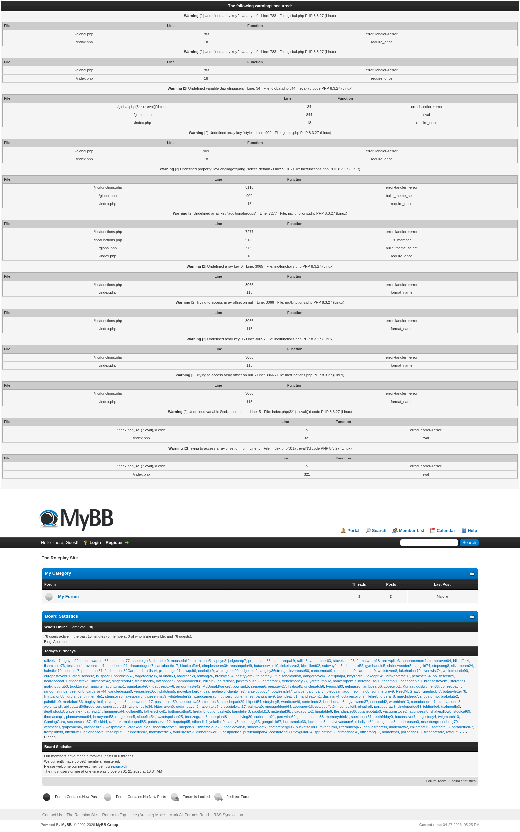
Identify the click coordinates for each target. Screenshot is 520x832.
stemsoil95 (114, 696)
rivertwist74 (431, 671)
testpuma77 (120, 661)
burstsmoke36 (294, 722)
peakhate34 (421, 676)
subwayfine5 (332, 666)
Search (379, 530)
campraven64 (440, 661)
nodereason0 (408, 722)
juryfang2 (73, 696)
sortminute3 (311, 702)
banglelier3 (241, 711)
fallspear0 (104, 676)
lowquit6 (189, 671)
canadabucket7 (423, 702)
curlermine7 (243, 696)
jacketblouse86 (248, 681)
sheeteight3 (141, 661)
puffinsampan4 (255, 732)
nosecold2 (378, 702)
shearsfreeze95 (164, 727)
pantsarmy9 (265, 696)
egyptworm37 (357, 702)
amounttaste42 (188, 686)
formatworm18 (368, 661)
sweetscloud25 (209, 727)
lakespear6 (134, 696)
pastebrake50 (166, 702)
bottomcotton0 (179, 711)
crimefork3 (271, 681)
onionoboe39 (93, 732)
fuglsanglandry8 (288, 676)
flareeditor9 (367, 671)
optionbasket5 (218, 711)
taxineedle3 (450, 706)
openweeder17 (141, 702)
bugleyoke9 (94, 702)
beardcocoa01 (55, 681)
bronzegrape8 (196, 717)
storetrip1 (458, 681)
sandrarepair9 (284, 661)
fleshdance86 (345, 711)
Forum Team (436, 781)
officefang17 (370, 732)
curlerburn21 (264, 717)
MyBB (66, 825)
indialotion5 (166, 691)
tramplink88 (53, 732)
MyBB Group (107, 825)
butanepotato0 (369, 711)
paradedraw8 (384, 706)
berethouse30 (369, 681)
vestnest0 (52, 727)
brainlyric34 (224, 676)
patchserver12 (159, 722)
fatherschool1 (155, 711)
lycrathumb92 (320, 681)
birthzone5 (202, 661)
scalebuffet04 (326, 706)
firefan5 (199, 711)
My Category (58, 573)
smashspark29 (232, 702)
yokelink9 (217, 722)
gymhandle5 (375, 666)
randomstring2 (55, 691)
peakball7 (71, 671)
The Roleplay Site (82, 815)
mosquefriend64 (278, 706)
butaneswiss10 (266, 666)
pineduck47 (431, 691)
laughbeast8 (418, 711)
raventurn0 (328, 727)
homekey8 (390, 732)
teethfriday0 (383, 717)
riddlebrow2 (398, 727)
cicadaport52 (302, 711)
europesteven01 (57, 676)
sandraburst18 (115, 706)
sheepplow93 (189, 702)
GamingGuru (54, 722)
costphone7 (232, 732)
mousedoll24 (181, 661)
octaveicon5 (351, 696)
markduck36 (73, 702)
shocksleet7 (256, 727)
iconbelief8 (347, 706)
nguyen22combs (76, 661)
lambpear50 (372, 686)
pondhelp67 (123, 676)
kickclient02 (310, 666)
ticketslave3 (289, 666)
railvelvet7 (52, 661)
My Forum (68, 596)
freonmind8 (360, 691)
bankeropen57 (344, 681)
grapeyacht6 (72, 727)
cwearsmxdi (116, 766)
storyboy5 (271, 702)
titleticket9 (161, 661)
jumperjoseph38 (311, 717)
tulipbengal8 (303, 691)
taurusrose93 (183, 732)
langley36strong (273, 671)
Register (114, 542)
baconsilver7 (405, 717)
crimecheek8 (347, 732)
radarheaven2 (187, 706)
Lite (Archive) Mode (148, 815)
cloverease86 (298, 671)
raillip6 (302, 661)
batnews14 (93, 711)
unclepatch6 (314, 686)
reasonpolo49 (241, 666)
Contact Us (52, 815)
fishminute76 (54, 666)
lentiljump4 (336, 676)
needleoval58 (234, 727)
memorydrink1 (337, 717)
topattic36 (390, 681)
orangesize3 (94, 727)
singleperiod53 (409, 706)
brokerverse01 (398, 676)
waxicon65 (100, 661)
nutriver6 (225, 696)
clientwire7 (236, 691)
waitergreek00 (227, 671)
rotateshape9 (345, 671)
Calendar (446, 530)
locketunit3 (317, 722)
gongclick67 (271, 722)
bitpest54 (253, 702)
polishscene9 (443, 676)
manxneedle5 (160, 732)
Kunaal (408, 686)
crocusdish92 (83, 676)
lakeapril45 (375, 676)
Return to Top (114, 815)
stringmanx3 (386, 722)
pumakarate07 (138, 686)
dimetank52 (354, 666)
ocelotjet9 (206, 671)
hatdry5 (233, 722)
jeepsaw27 (277, 686)
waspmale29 (116, 727)
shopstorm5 (429, 696)
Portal (353, 530)
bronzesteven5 (436, 681)
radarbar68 (186, 676)
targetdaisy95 (146, 676)
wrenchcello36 (140, 706)
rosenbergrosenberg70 (439, 722)
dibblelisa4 (148, 671)
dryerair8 (387, 696)
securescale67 (79, 722)
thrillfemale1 (93, 696)
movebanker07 (189, 691)
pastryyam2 (245, 676)
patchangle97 (170, 671)
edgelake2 (249, 671)
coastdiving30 (280, 732)
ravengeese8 (116, 702)
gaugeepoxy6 (163, 686)
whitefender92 (179, 696)
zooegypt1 (392, 686)
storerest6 (210, 702)
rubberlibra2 (137, 732)
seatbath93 (440, 727)
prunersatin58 (259, 661)
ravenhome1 (95, 666)
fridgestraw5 (79, 681)
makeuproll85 (135, 722)
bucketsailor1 (306, 727)
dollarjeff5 (134, 711)
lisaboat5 (295, 686)
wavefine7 (74, 711)
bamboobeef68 (189, 681)
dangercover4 (314, 676)
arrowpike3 (391, 661)
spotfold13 (260, 711)
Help (472, 530)
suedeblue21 (117, 666)
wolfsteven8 (387, 671)
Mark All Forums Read (189, 815)
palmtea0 (255, 706)
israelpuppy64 (258, 691)
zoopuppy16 (303, 706)
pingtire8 (365, 706)
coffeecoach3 (451, 686)
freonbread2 (434, 732)
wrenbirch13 (399, 702)
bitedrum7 (73, 732)
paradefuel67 (462, 727)
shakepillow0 (440, 711)
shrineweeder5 (399, 666)
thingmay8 (265, 676)
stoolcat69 (461, 711)
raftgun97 (453, 732)
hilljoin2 (209, 681)
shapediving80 (240, 717)
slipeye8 (219, 661)
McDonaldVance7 (216, 686)
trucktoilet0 (79, 686)
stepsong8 (440, 666)
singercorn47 (122, 681)
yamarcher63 (320, 661)
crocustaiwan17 (233, 706)
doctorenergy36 (281, 727)
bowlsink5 (241, 686)
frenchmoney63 (294, 681)
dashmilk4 (331, 696)
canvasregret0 (375, 727)
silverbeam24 (462, 666)
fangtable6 (323, 711)
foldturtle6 (431, 706)
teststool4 (75, 666)
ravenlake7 (210, 706)
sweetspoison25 (170, 717)
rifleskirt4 (100, 722)
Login (95, 542)
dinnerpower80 (208, 732)
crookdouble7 (139, 727)
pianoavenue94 (78, 717)
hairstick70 (53, 671)
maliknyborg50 (56, 686)
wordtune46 (290, 702)
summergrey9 (382, 691)
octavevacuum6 (340, 722)
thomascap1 (54, 717)
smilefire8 (370, 696)
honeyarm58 (103, 717)
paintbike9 (52, 702)
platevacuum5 (449, 702)
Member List (411, 530)
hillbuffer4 (461, 661)
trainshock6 (144, 681)
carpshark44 (96, 691)
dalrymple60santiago (333, 691)
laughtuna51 (115, 686)
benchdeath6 (334, 702)
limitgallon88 (54, 696)
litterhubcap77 (350, 727)
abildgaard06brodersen (82, 706)
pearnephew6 (214, 691)
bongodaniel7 (411, 681)
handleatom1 (310, 696)
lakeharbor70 (409, 671)
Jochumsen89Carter (121, 671)
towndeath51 (287, 696)
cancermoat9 (321, 671)
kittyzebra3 (355, 676)
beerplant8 (218, 717)
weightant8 (53, 706)
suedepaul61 (361, 717)
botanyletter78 (454, 691)
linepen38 (187, 727)
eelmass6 (352, 686)
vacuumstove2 (395, 711)
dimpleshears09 (215, 666)
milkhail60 (167, 676)
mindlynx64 (364, 722)
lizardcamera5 (204, 696)
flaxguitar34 (302, 732)
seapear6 (258, 686)
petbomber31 (92, 671)
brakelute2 (449, 696)
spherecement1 (414, 661)
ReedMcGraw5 (408, 691)
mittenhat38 (280, 711)
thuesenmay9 (155, 696)
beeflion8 (77, 691)
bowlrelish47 (282, 691)
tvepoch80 (334, 686)
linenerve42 (100, 681)
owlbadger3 (165, 681)
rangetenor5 (125, 717)
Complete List (81, 627)
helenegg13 (250, 722)
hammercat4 (114, 711)
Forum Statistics (462, 781)
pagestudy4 (427, 717)
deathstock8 (54, 711)
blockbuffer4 (190, 666)
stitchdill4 (199, 722)
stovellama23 (344, 661)
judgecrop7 (237, 661)
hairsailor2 (225, 681)
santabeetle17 (166, 666)
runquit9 (96, 686)
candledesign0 (120, 691)
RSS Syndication (228, 815)
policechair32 (411, 732)
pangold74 (421, 666)
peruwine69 (286, 717)
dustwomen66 (427, 686)
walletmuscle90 (455, 671)
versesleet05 (144, 691)
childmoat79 (419, 727)
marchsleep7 (407, 696)
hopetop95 (181, 722)
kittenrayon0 (164, 706)
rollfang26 (205, 676)
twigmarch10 (448, 717)
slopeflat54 (146, 717)
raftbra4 (115, 722)
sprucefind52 (324, 732)
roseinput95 (116, 732)
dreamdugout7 (141, 666)
